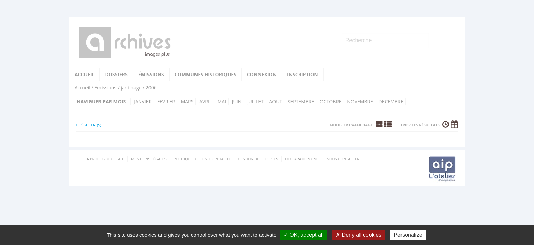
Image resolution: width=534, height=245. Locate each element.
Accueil (84, 74)
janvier (143, 101)
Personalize (408, 235)
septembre (301, 101)
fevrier (166, 101)
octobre (331, 101)
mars (187, 101)
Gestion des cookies (258, 158)
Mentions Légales (149, 158)
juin (236, 101)
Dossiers (116, 74)
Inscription (302, 74)
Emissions (105, 87)
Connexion (262, 74)
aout (275, 101)
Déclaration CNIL (302, 158)
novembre (360, 101)
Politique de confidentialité (202, 158)
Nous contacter (343, 158)
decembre (391, 101)
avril (205, 101)
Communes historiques (205, 74)
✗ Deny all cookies (358, 235)
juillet (255, 101)
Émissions (151, 74)
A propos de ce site (105, 158)
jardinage (131, 87)
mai (222, 101)
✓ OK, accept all (304, 235)
